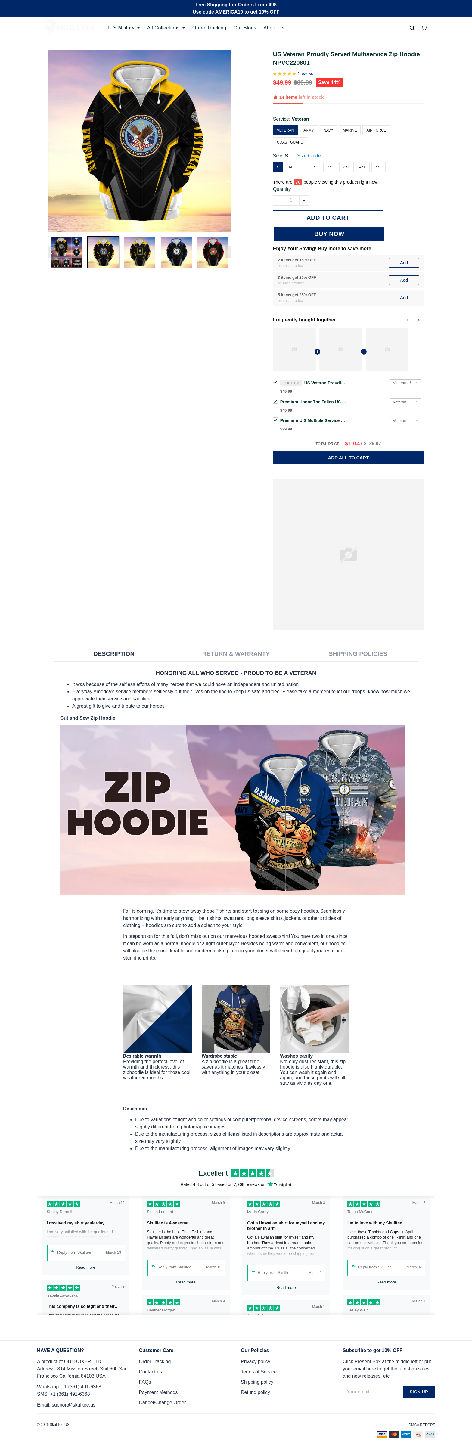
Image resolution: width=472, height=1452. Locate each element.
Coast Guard (290, 142)
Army (308, 130)
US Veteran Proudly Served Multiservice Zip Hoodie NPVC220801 (325, 366)
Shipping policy (257, 1382)
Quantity (282, 189)
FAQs (145, 1382)
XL (315, 167)
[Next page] (228, 252)
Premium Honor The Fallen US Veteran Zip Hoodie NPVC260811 (313, 385)
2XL (330, 167)
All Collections (166, 27)
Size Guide (309, 155)
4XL (362, 167)
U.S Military (124, 27)
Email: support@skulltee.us (66, 1404)
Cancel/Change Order (162, 1402)
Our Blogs (245, 27)
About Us (274, 27)
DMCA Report (421, 1425)
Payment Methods (158, 1392)
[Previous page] (51, 252)
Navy (328, 130)
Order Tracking (209, 27)
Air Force (376, 130)
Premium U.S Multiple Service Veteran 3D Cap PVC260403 (313, 404)
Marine (350, 130)
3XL (346, 167)
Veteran (300, 119)
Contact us (150, 1371)
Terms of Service (259, 1371)
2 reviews (305, 74)
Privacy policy (255, 1361)
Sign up (419, 1391)
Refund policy (255, 1392)
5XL (378, 167)
